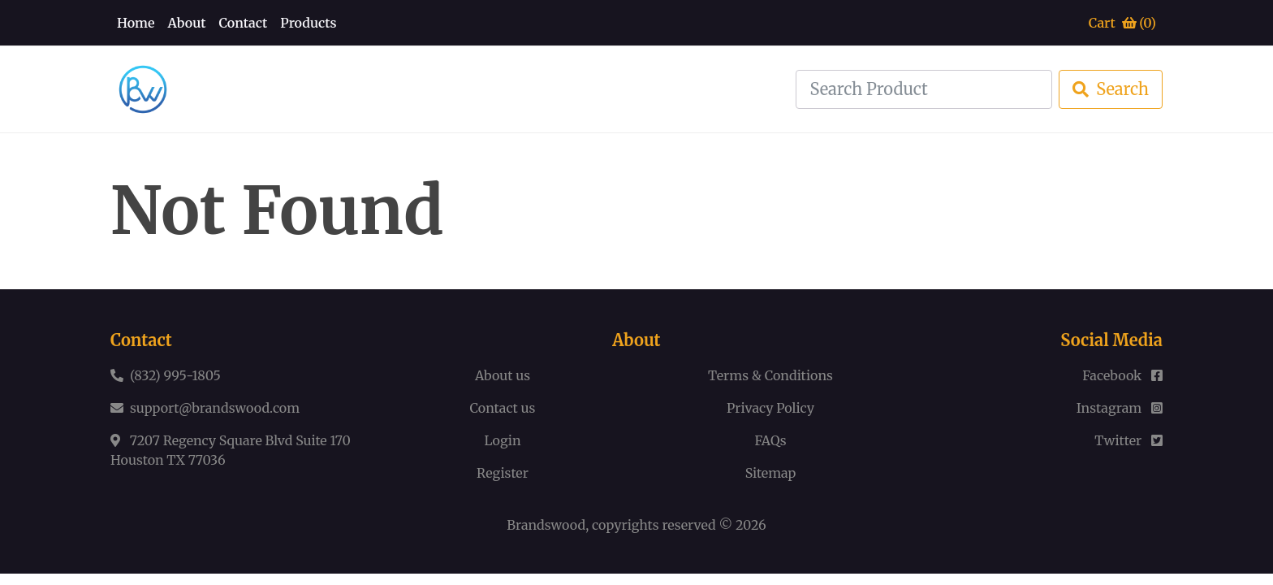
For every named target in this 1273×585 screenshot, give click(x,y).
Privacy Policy (770, 408)
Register (503, 473)
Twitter (1128, 440)
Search (1110, 89)
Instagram (1120, 408)
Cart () (1122, 23)
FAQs (770, 440)
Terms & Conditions (770, 375)
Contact (242, 23)
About (187, 23)
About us (502, 375)
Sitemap (770, 473)
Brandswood (546, 525)
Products (308, 23)
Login (502, 440)
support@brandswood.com (215, 408)
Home (136, 23)
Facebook (1122, 375)
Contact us (503, 408)
